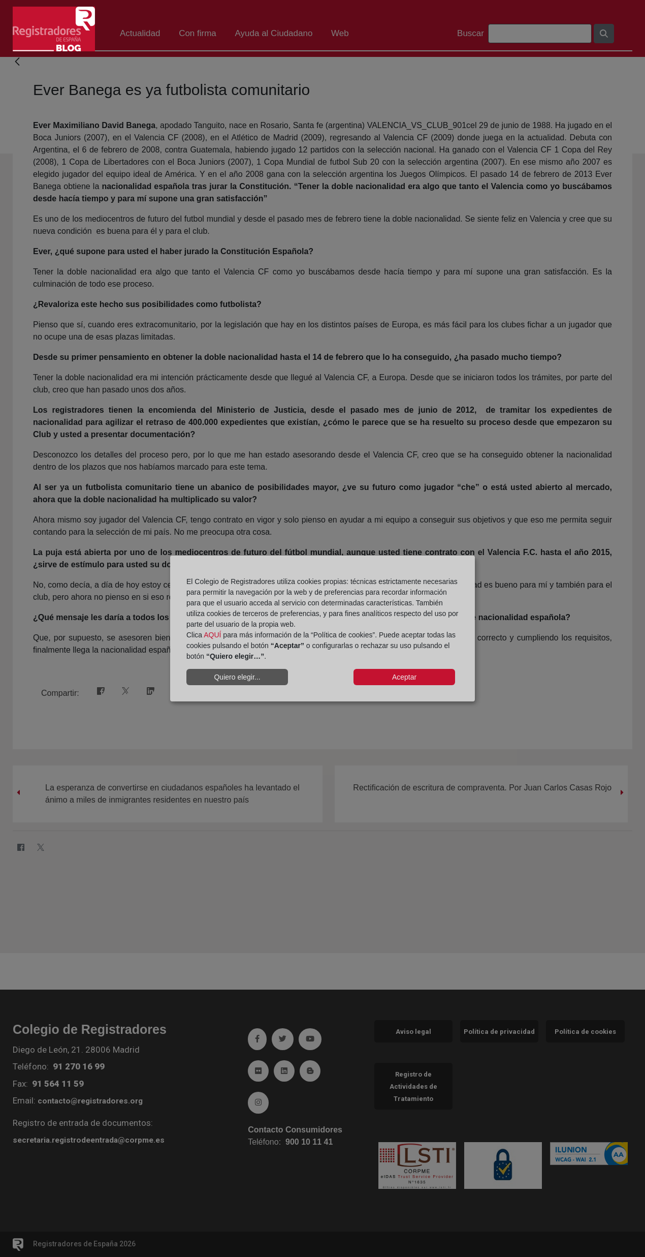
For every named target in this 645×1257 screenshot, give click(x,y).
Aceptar (404, 677)
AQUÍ (212, 635)
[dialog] (322, 629)
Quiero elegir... (237, 677)
